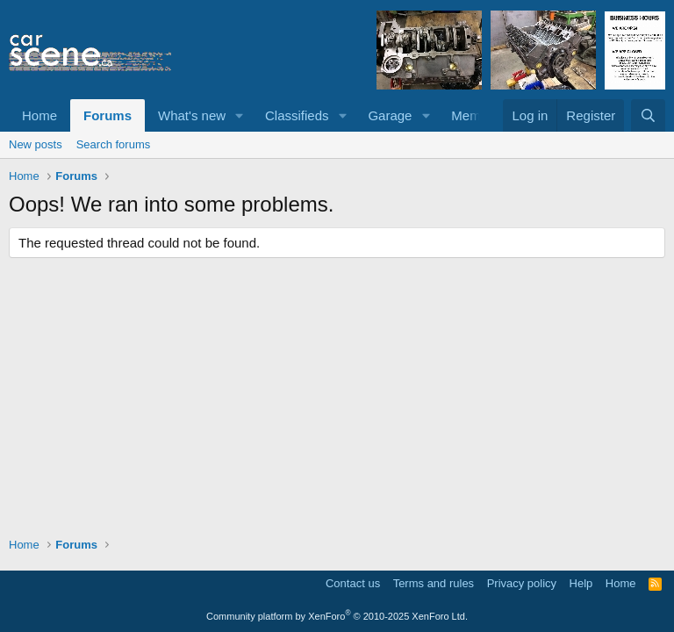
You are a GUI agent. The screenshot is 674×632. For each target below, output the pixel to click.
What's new (192, 115)
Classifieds (297, 115)
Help (581, 583)
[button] (239, 115)
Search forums (113, 144)
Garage (390, 115)
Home (39, 115)
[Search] (648, 115)
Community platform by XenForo (337, 616)
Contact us (353, 583)
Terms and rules (433, 583)
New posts (35, 144)
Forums (107, 115)
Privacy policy (521, 583)
